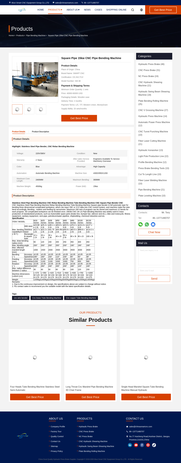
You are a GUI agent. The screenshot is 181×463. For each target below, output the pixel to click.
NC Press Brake (85, 436)
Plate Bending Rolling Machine (92, 451)
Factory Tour (56, 431)
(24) (148, 76)
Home (40, 10)
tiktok (154, 445)
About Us (73, 10)
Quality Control (57, 436)
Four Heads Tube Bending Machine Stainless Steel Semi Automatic (35, 388)
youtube (136, 445)
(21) (150, 84)
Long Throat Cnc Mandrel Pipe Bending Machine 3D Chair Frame (89, 388)
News (87, 10)
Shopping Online (116, 10)
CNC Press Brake (86, 431)
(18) (154, 93)
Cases (98, 10)
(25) (153, 102)
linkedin (130, 445)
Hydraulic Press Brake (88, 426)
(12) (154, 124)
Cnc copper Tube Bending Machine (81, 298)
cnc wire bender (20, 298)
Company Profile (58, 426)
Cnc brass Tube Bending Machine (46, 298)
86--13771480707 (90, 3)
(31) (149, 70)
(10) (153, 133)
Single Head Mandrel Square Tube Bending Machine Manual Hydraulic (142, 388)
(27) (153, 110)
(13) (150, 150)
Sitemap (54, 446)
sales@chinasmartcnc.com (65, 3)
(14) (152, 116)
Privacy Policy (57, 451)
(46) (151, 64)
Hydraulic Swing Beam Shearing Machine (96, 446)
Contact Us (55, 441)
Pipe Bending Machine (35, 35)
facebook (142, 445)
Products (55, 10)
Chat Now (154, 232)
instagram (148, 445)
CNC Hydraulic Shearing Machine (93, 441)
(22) (153, 156)
